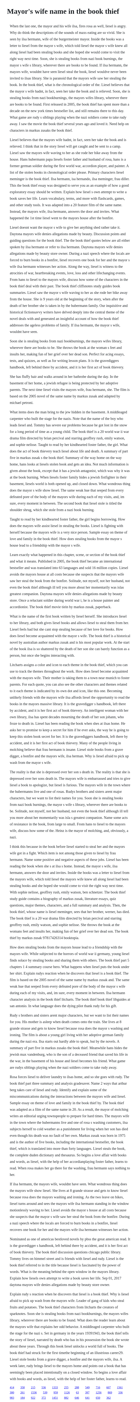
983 (12, 1397)
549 (87, 1387)
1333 (55, 1387)
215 (33, 1387)
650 (98, 1397)
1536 (34, 1392)
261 (22, 1392)
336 (120, 1392)
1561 (120, 1387)
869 (110, 1392)
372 (43, 1397)
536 (43, 1387)
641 (87, 1397)
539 (45, 1392)
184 (22, 1397)
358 (22, 1387)
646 (77, 1397)
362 (108, 1397)
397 (87, 1392)
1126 (67, 1392)
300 (12, 1392)
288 (77, 1387)
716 (98, 1387)
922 (33, 1397)
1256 (99, 1392)
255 (66, 1387)
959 (55, 1392)
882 (66, 1397)
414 (12, 1387)
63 (77, 1392)
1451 (55, 1397)
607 (108, 1387)
